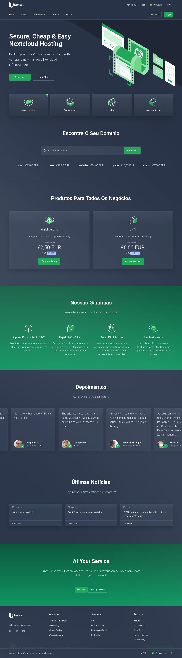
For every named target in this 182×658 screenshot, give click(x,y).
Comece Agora (49, 261)
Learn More (43, 77)
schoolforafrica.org (131, 445)
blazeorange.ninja (35, 445)
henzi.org (78, 445)
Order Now (19, 77)
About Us (81, 590)
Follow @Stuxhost (97, 590)
